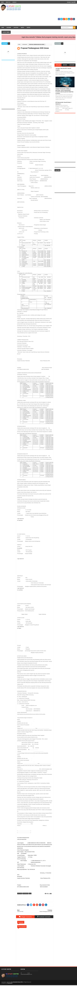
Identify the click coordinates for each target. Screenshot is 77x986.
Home (2, 2)
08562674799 (24, 973)
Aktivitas (16, 27)
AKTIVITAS (20, 893)
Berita (22, 27)
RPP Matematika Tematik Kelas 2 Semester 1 (63, 103)
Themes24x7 (10, 983)
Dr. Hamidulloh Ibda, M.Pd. (17, 982)
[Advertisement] (48, 15)
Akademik (9, 27)
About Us (8, 2)
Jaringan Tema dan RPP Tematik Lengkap (63, 69)
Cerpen (28, 27)
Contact (14, 2)
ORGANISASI (24, 44)
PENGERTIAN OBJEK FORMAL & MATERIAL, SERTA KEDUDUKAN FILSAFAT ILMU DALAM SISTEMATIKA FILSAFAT (64, 91)
